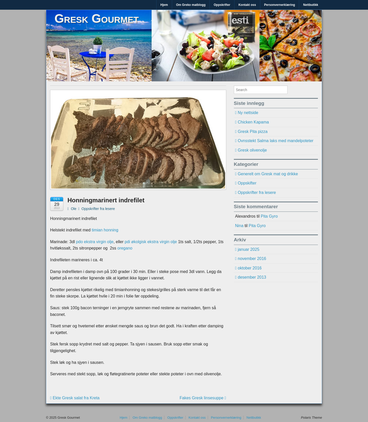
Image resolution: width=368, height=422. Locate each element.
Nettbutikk (310, 5)
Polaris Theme (311, 417)
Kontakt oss (247, 5)
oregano (124, 248)
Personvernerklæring (279, 5)
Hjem (164, 5)
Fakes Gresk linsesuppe (203, 398)
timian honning (105, 230)
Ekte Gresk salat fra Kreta (74, 398)
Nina (239, 226)
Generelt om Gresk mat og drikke (268, 174)
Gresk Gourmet (96, 18)
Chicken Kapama (253, 122)
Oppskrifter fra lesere (98, 209)
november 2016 (252, 258)
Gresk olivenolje (252, 150)
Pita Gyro (269, 216)
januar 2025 (248, 249)
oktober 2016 (249, 268)
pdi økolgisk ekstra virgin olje (151, 242)
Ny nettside (248, 112)
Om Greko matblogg (190, 5)
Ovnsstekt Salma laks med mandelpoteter (275, 141)
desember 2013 (252, 277)
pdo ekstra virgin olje (94, 242)
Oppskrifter (222, 5)
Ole (71, 209)
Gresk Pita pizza (252, 131)
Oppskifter (247, 183)
